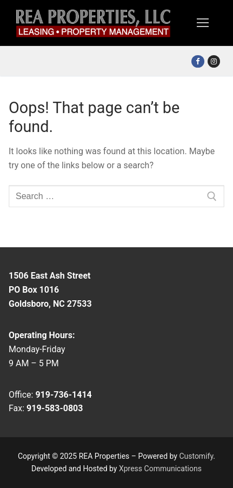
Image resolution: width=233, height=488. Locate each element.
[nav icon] (202, 23)
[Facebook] (197, 61)
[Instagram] (214, 61)
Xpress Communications (160, 468)
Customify (196, 456)
